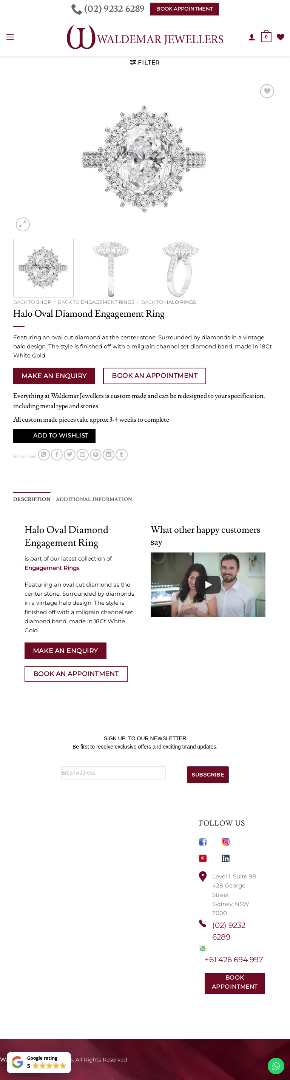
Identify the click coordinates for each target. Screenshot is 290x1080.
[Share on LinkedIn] (108, 455)
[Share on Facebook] (57, 455)
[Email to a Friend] (82, 455)
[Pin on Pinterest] (96, 455)
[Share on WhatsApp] (44, 455)
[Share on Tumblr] (121, 455)
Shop (43, 302)
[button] (10, 37)
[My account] (252, 37)
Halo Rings (180, 302)
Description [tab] (30, 499)
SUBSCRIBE (208, 774)
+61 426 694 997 (234, 959)
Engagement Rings (107, 302)
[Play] (208, 584)
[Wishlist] (280, 37)
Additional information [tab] (86, 499)
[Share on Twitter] (70, 455)
